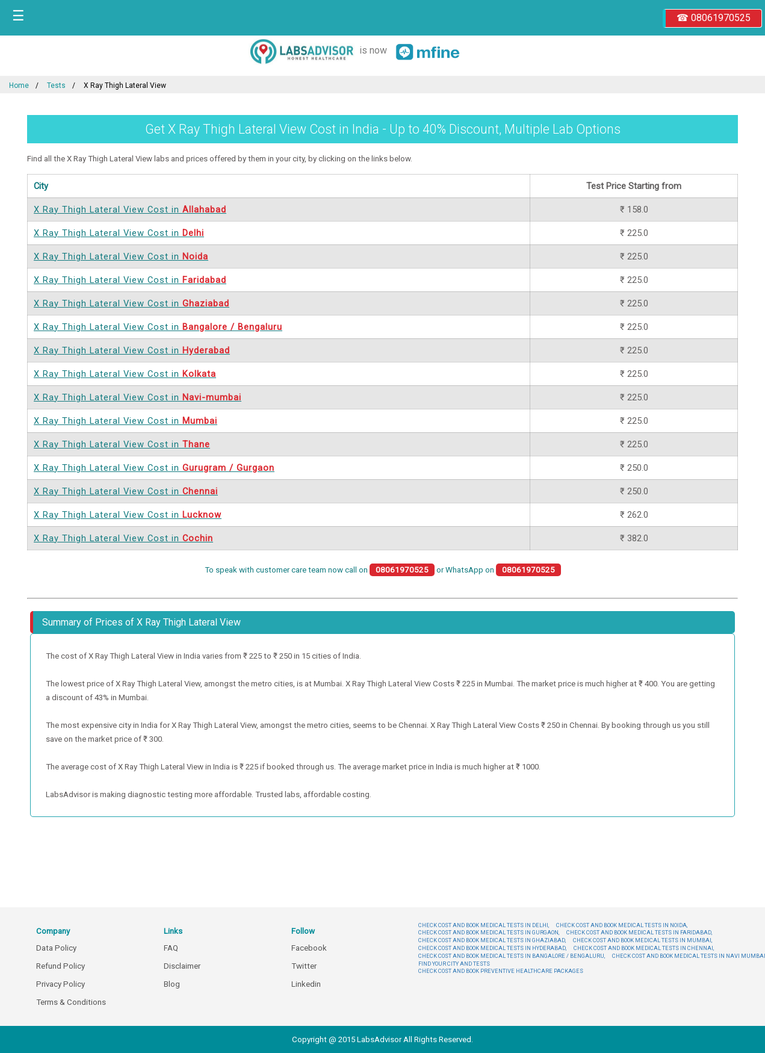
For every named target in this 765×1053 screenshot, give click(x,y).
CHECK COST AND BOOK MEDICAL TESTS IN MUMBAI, (642, 940)
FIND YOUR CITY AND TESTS (454, 963)
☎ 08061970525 (714, 17)
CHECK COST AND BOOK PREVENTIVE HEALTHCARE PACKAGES (500, 971)
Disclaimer (182, 966)
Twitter (304, 966)
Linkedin (306, 984)
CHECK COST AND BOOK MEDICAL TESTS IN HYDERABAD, (492, 948)
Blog (172, 984)
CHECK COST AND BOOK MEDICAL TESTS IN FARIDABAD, (639, 932)
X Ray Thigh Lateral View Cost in (130, 209)
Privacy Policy (60, 984)
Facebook (309, 947)
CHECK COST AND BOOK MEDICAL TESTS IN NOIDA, (621, 925)
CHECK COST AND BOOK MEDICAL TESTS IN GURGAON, (488, 932)
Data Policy (56, 947)
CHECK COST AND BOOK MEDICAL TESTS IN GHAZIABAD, (492, 940)
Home (19, 85)
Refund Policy (60, 966)
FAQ (171, 947)
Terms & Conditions (71, 1002)
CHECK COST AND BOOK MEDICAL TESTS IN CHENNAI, (644, 948)
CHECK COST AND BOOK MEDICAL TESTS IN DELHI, (483, 925)
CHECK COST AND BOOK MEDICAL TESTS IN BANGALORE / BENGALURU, (511, 955)
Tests (56, 85)
